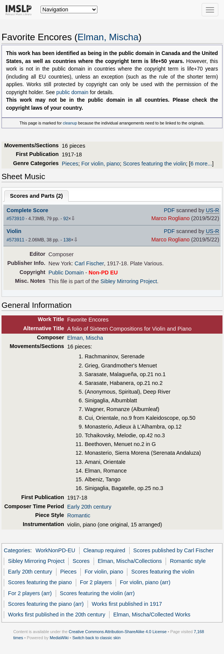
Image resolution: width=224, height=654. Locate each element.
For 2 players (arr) (30, 593)
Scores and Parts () (36, 196)
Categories (17, 550)
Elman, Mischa (107, 37)
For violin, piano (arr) (145, 582)
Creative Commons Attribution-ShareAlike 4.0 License (117, 631)
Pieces (70, 164)
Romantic (78, 515)
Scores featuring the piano (40, 582)
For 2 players (96, 582)
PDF (169, 210)
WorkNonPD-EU (55, 550)
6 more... (201, 164)
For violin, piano (100, 164)
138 (67, 240)
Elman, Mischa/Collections (130, 561)
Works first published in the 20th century (56, 614)
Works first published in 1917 (127, 604)
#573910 (15, 218)
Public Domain (66, 272)
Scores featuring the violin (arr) (97, 593)
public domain (72, 92)
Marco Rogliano (170, 218)
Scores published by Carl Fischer (173, 550)
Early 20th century (89, 507)
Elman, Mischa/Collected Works (152, 614)
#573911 (15, 240)
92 (65, 218)
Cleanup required (104, 550)
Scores (81, 561)
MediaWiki (59, 637)
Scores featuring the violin (154, 164)
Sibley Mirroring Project (128, 281)
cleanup (70, 123)
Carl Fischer (89, 263)
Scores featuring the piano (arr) (46, 604)
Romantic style (188, 561)
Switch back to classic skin (96, 637)
